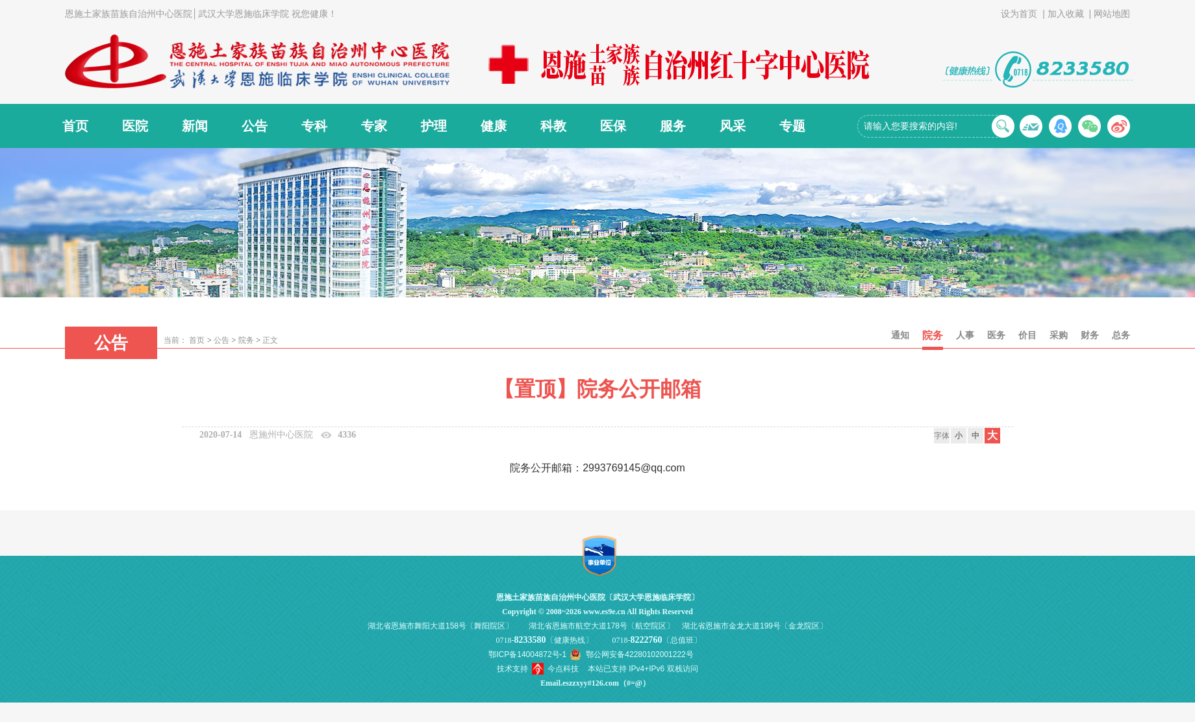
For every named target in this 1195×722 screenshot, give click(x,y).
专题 (792, 126)
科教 (553, 126)
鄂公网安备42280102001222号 (639, 654)
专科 (314, 126)
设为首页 (1019, 13)
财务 (1090, 335)
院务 (246, 340)
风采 (733, 126)
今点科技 (563, 668)
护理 (434, 126)
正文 (270, 340)
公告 (255, 126)
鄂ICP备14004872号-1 (527, 654)
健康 (494, 126)
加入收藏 (1066, 13)
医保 (613, 126)
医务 (996, 335)
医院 (135, 126)
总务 (1121, 335)
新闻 (195, 126)
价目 (1027, 335)
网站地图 (1112, 13)
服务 (673, 126)
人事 (965, 335)
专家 (374, 126)
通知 (900, 335)
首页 (75, 126)
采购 (1059, 335)
